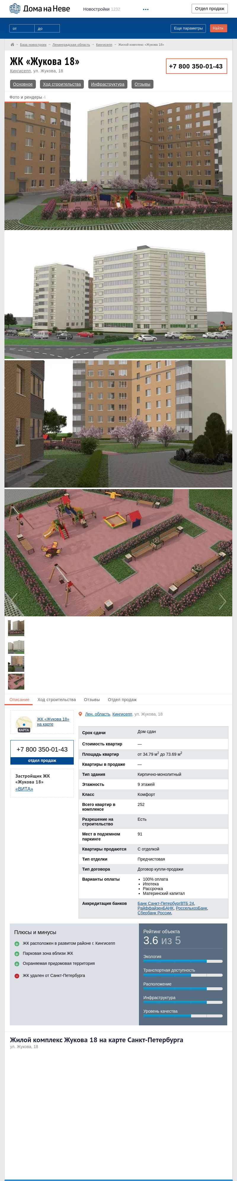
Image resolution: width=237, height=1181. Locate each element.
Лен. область (97, 714)
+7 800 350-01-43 (196, 66)
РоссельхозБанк (191, 908)
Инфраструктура (107, 84)
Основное (23, 84)
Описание (19, 699)
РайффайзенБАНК (156, 908)
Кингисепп (20, 71)
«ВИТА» (24, 788)
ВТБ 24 (187, 903)
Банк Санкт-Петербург (159, 903)
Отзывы (142, 84)
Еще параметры (188, 28)
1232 (101, 9)
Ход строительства (62, 84)
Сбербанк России (154, 912)
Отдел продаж (209, 8)
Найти (218, 28)
